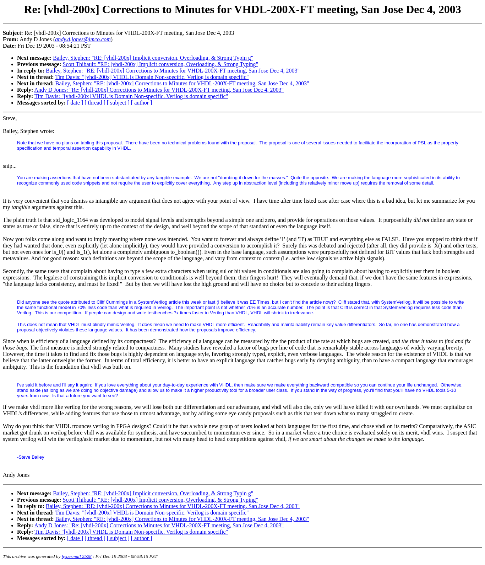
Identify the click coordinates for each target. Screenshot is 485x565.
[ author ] (141, 103)
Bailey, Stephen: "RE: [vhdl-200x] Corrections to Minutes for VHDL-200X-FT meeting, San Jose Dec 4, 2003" (173, 71)
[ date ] (75, 103)
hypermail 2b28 (77, 556)
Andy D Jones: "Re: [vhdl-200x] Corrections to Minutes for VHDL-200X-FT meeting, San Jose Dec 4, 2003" (159, 90)
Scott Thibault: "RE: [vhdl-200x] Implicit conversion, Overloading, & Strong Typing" (160, 64)
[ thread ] (95, 103)
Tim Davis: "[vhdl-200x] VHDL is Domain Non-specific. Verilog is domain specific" (152, 77)
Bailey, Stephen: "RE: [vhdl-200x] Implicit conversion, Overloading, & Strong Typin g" (153, 58)
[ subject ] (118, 103)
